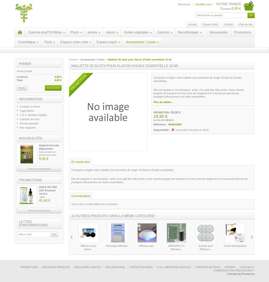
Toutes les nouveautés (39, 169)
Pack (49, 42)
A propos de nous (29, 119)
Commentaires (80, 196)
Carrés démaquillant (235, 245)
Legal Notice (27, 110)
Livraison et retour (30, 106)
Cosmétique (28, 42)
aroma (94, 32)
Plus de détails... (163, 102)
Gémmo (165, 32)
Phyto (76, 32)
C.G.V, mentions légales (33, 115)
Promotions (242, 32)
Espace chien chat (76, 42)
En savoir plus (80, 162)
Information (30, 99)
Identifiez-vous (203, 4)
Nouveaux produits (56, 267)
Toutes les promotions (39, 210)
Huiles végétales (138, 32)
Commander (53, 88)
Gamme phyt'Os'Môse (46, 32)
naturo (112, 32)
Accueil (73, 59)
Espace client (210, 24)
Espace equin (109, 42)
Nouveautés (219, 32)
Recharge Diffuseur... (118, 245)
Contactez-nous (141, 267)
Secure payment (29, 123)
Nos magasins (28, 127)
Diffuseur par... (147, 245)
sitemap (230, 267)
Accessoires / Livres (142, 42)
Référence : (160, 124)
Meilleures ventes (87, 267)
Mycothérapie (190, 32)
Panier (25, 64)
